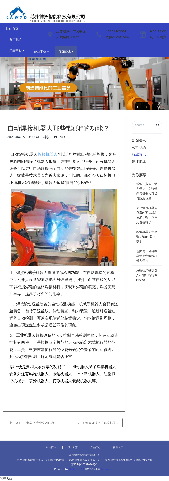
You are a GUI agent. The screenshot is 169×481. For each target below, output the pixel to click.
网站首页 (12, 28)
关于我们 (15, 39)
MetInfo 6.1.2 (77, 469)
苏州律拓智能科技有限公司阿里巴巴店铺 (40, 459)
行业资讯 (139, 154)
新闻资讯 (65, 51)
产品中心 (15, 50)
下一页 (96, 423)
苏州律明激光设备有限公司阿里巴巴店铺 (128, 459)
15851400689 (116, 31)
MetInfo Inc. (108, 469)
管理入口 (118, 447)
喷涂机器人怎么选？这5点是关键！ (146, 236)
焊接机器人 (47, 154)
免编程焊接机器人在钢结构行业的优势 (146, 275)
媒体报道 (139, 161)
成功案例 (40, 51)
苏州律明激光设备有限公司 (85, 459)
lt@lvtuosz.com (117, 37)
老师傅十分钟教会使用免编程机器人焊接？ (146, 255)
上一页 (35, 423)
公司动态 (139, 147)
